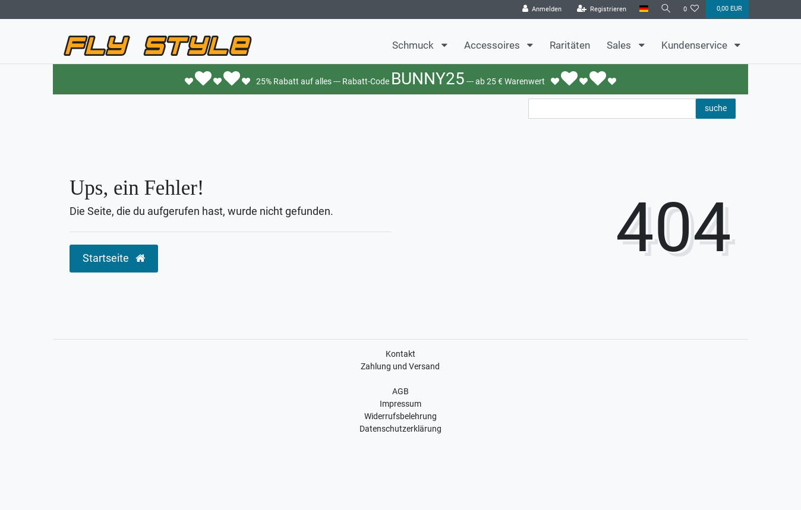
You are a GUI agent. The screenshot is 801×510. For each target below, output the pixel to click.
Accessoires (493, 45)
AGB (400, 391)
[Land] (641, 9)
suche (716, 108)
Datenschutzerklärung (400, 428)
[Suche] (665, 9)
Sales (620, 45)
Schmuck (414, 45)
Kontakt (400, 354)
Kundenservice (695, 45)
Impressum (400, 403)
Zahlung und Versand (400, 366)
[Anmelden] (539, 9)
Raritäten (570, 45)
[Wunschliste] (691, 9)
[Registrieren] (599, 9)
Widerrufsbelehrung (400, 416)
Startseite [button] (114, 258)
